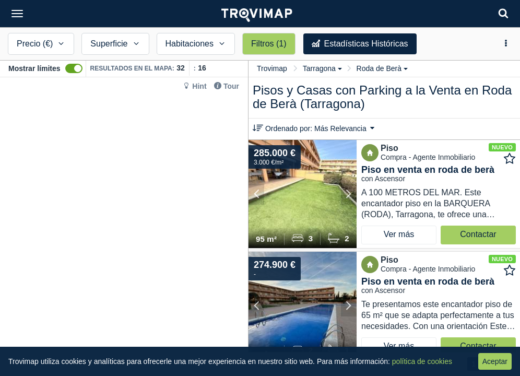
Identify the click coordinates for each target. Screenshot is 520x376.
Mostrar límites (34, 68)
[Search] (503, 13)
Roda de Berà (382, 68)
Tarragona (322, 68)
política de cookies (422, 361)
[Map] (124, 226)
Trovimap (272, 68)
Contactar (478, 234)
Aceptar (494, 361)
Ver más (399, 234)
